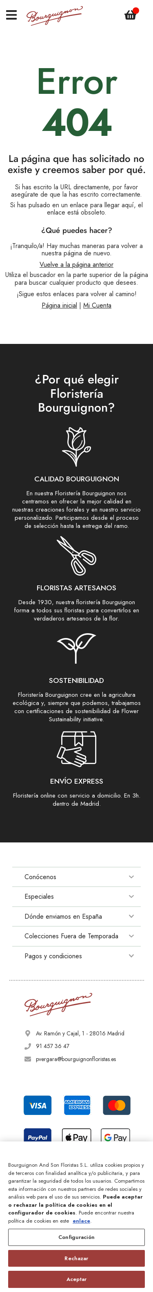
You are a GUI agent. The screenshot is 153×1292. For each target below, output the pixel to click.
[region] (76, 1216)
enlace (81, 1221)
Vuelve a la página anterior (76, 264)
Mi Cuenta (97, 305)
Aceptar (76, 1279)
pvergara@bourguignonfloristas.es (76, 1059)
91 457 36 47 (52, 1046)
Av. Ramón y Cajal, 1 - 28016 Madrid (80, 1033)
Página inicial (59, 305)
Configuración (76, 1237)
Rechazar (76, 1258)
